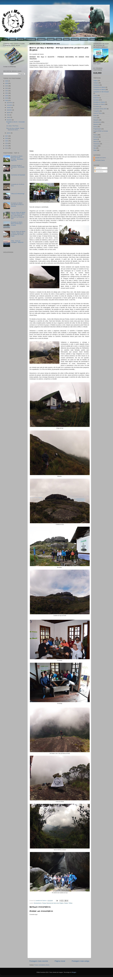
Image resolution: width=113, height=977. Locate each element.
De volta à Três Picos (12, 126)
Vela (94, 148)
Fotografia (84, 39)
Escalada (51, 39)
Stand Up (96, 141)
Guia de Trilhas (97, 113)
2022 (6, 90)
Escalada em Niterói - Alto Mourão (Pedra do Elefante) (17, 204)
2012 (6, 148)
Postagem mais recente (38, 961)
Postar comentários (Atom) (41, 965)
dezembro (10, 102)
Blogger (74, 972)
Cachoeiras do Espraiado (18, 175)
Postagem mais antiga (80, 961)
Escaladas (96, 106)
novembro (10, 105)
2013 (6, 145)
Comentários (99, 171)
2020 (6, 95)
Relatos (12, 39)
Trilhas (59, 39)
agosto (9, 112)
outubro (9, 107)
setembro (9, 110)
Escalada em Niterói (99, 104)
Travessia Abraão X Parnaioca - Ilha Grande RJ (17, 167)
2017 (6, 136)
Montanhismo (37, 903)
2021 (6, 93)
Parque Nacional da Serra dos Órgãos (53, 903)
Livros (100, 39)
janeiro (9, 133)
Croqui (95, 95)
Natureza (96, 124)
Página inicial (60, 961)
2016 (6, 138)
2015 (6, 141)
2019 (6, 98)
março (9, 117)
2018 (6, 100)
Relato (66, 903)
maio (8, 115)
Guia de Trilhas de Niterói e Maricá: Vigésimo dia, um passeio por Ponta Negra (18, 234)
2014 (6, 143)
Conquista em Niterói (99, 89)
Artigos (92, 39)
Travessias (96, 143)
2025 (6, 83)
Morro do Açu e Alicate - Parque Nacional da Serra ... (15, 129)
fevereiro (9, 120)
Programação (31, 39)
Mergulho (75, 39)
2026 (6, 81)
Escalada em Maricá (99, 102)
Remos (66, 39)
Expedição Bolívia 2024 (100, 108)
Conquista (96, 85)
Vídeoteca (41, 39)
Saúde (95, 139)
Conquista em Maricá (99, 87)
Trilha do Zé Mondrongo (17, 193)
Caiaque (95, 83)
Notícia (95, 126)
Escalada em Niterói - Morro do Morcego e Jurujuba (17, 223)
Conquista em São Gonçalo (101, 91)
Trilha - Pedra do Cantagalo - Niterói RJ (17, 241)
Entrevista (96, 97)
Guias (95, 115)
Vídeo (95, 150)
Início (5, 39)
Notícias (20, 39)
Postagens (98, 168)
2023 (6, 88)
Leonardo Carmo (100, 160)
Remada (95, 137)
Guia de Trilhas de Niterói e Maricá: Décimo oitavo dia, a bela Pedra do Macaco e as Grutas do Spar (18, 215)
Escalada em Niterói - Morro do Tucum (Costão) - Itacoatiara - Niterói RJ (17, 158)
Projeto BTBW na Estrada (100, 131)
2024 (6, 86)
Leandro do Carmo (100, 157)
